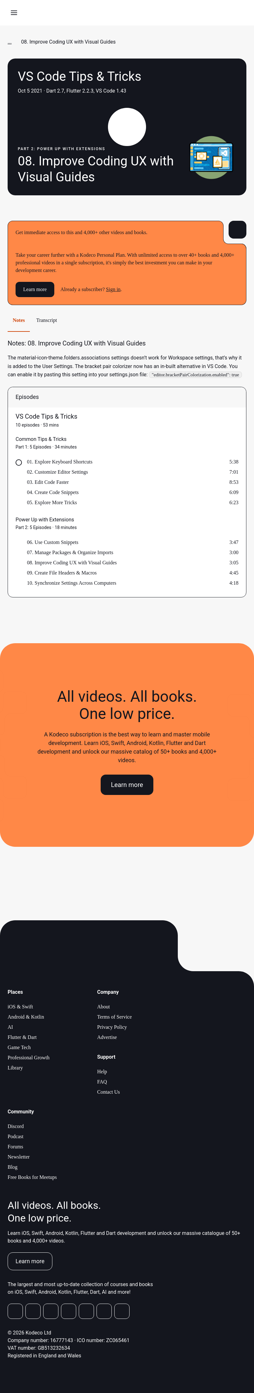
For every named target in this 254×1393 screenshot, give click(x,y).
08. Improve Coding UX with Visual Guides (72, 562)
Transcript (46, 320)
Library (15, 1067)
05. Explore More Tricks (52, 502)
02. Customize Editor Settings (57, 472)
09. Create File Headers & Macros (62, 572)
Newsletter (19, 1157)
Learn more (35, 289)
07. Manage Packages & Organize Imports (70, 552)
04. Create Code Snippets (53, 492)
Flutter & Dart (22, 1037)
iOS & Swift (20, 1006)
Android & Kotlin (26, 1017)
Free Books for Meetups (32, 1177)
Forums (15, 1146)
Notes (19, 320)
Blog (12, 1167)
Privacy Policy (112, 1027)
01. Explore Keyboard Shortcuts (59, 461)
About (103, 1006)
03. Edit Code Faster (48, 482)
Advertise (107, 1037)
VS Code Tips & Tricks (46, 416)
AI (10, 1027)
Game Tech (19, 1047)
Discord (16, 1126)
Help (102, 1071)
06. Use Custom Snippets (52, 542)
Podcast (15, 1136)
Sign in (113, 289)
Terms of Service (114, 1017)
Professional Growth (29, 1057)
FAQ (102, 1081)
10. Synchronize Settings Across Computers (71, 583)
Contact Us (108, 1092)
